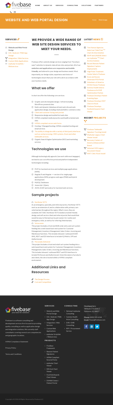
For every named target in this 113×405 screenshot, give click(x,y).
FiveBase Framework (51, 347)
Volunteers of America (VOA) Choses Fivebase (96, 83)
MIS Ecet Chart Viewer (52, 370)
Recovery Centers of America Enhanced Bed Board (95, 142)
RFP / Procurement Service (73, 329)
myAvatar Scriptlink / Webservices (16, 65)
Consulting (72, 5)
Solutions (86, 5)
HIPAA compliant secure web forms (48, 123)
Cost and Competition (43, 282)
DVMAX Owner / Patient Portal (53, 382)
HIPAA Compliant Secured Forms (53, 358)
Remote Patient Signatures (52, 353)
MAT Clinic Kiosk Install (96, 153)
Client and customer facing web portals (49, 112)
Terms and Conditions (13, 354)
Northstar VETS (41, 202)
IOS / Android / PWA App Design (17, 54)
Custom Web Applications (18, 61)
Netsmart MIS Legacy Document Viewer (95, 149)
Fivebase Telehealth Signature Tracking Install (96, 130)
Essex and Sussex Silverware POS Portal (95, 78)
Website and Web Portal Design (17, 48)
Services (59, 5)
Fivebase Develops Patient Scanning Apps (97, 96)
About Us (47, 5)
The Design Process (42, 279)
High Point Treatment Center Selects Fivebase (96, 72)
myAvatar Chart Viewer (52, 364)
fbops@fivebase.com (97, 320)
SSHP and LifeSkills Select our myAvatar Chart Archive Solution (96, 58)
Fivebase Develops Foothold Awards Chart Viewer (96, 109)
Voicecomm (39, 223)
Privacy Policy (10, 348)
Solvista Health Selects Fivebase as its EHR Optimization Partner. (95, 90)
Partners (99, 5)
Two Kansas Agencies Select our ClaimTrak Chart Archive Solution (96, 50)
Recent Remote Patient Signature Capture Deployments (95, 66)
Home (94, 20)
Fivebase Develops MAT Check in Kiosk (96, 102)
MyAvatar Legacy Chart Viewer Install (96, 136)
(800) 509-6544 (96, 317)
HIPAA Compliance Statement (16, 342)
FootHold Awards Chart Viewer (53, 376)
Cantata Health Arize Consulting (72, 318)
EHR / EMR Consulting (70, 324)
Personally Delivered (42, 242)
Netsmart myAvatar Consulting (73, 312)
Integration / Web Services (18, 58)
